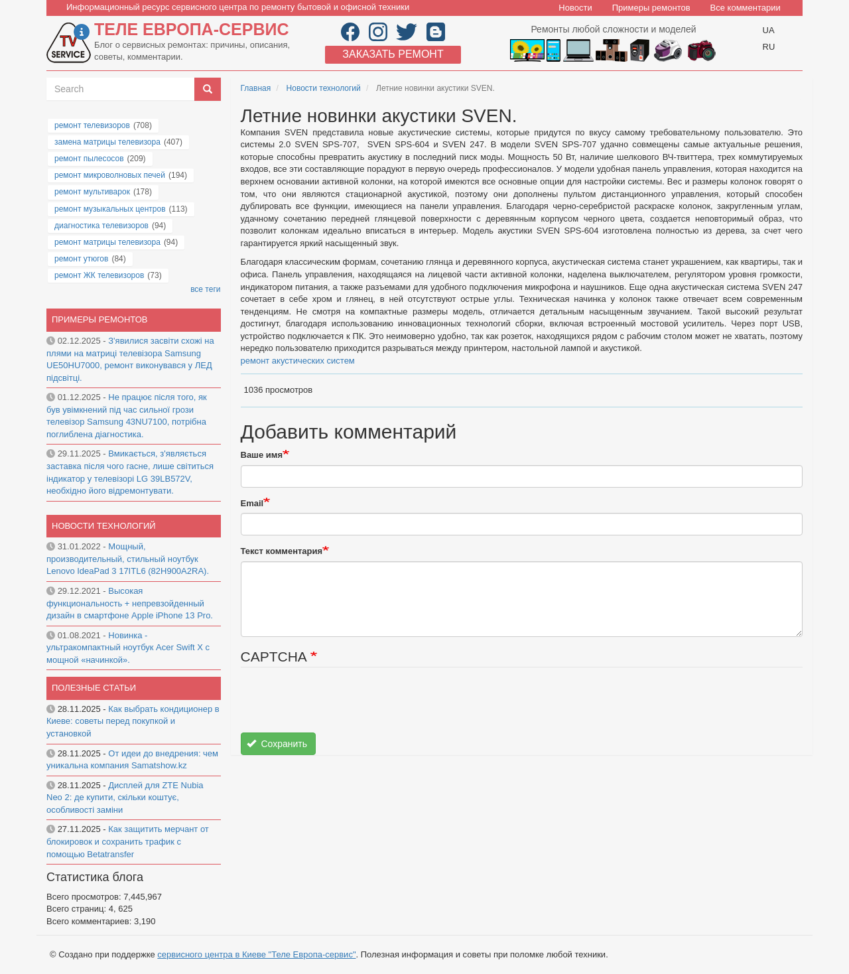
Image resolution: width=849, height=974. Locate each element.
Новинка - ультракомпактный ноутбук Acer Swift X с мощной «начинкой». (128, 647)
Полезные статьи (94, 688)
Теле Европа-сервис (191, 29)
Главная (256, 88)
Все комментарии (745, 8)
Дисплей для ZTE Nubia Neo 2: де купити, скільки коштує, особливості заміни (125, 797)
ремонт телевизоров (92, 125)
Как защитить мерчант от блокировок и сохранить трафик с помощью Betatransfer (127, 841)
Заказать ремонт (392, 54)
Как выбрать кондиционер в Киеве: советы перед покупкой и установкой (133, 721)
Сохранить (277, 743)
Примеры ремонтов (651, 8)
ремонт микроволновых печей (109, 175)
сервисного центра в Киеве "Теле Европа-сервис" (256, 954)
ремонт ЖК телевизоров (99, 275)
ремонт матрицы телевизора (107, 242)
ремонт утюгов (81, 258)
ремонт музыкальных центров (110, 209)
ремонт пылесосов (89, 158)
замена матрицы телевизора (107, 142)
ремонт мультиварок (92, 191)
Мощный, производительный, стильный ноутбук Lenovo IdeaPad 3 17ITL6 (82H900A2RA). (127, 558)
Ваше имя (262, 455)
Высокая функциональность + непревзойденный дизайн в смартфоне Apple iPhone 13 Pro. (129, 603)
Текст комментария (282, 551)
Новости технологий (324, 88)
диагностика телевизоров (101, 225)
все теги (205, 289)
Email (252, 503)
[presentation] (341, 706)
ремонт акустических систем (298, 361)
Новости (575, 8)
